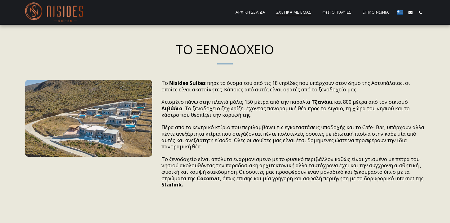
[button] (410, 12)
